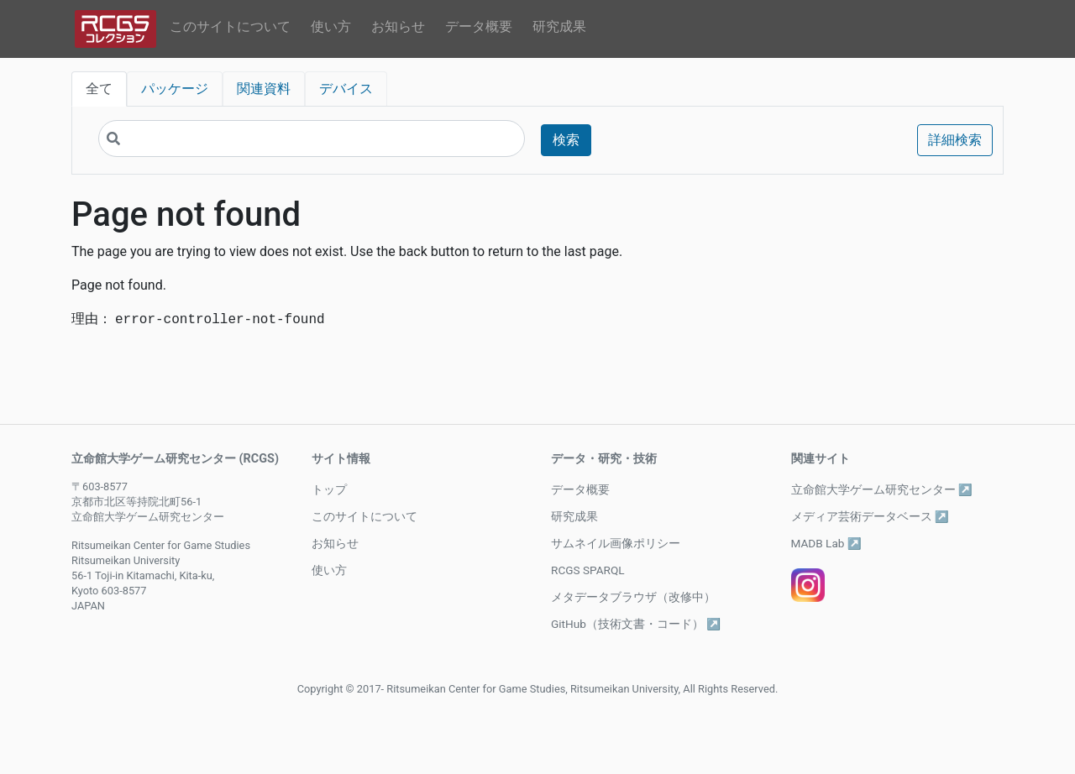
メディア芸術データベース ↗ (870, 516)
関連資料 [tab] (264, 89)
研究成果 (559, 26)
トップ (329, 489)
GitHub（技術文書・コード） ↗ (636, 623)
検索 (566, 140)
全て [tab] (99, 89)
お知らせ (398, 26)
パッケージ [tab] (174, 89)
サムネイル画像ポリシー (615, 543)
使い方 (331, 26)
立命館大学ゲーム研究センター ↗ (882, 489)
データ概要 (478, 26)
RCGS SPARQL (588, 570)
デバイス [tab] (346, 89)
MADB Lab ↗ (826, 543)
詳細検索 (955, 140)
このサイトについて (230, 26)
